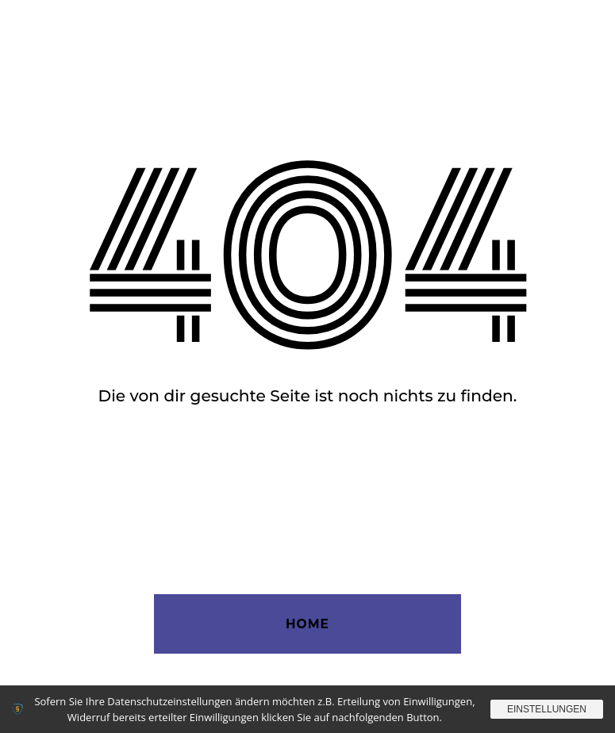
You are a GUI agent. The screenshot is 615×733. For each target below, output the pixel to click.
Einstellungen (546, 709)
